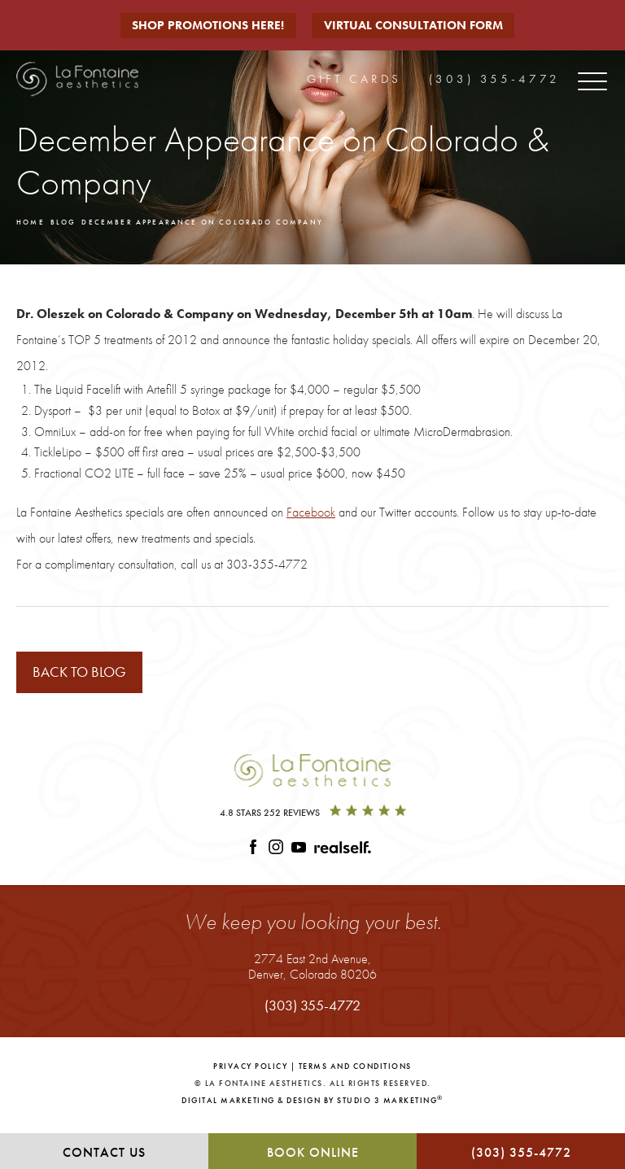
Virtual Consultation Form (421, 25)
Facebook (310, 515)
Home (33, 223)
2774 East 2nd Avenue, (312, 973)
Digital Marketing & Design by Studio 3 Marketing (312, 1107)
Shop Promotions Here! (207, 25)
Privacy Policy (250, 1073)
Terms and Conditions (355, 1073)
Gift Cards (354, 76)
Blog (73, 223)
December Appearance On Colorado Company (245, 223)
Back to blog (90, 676)
